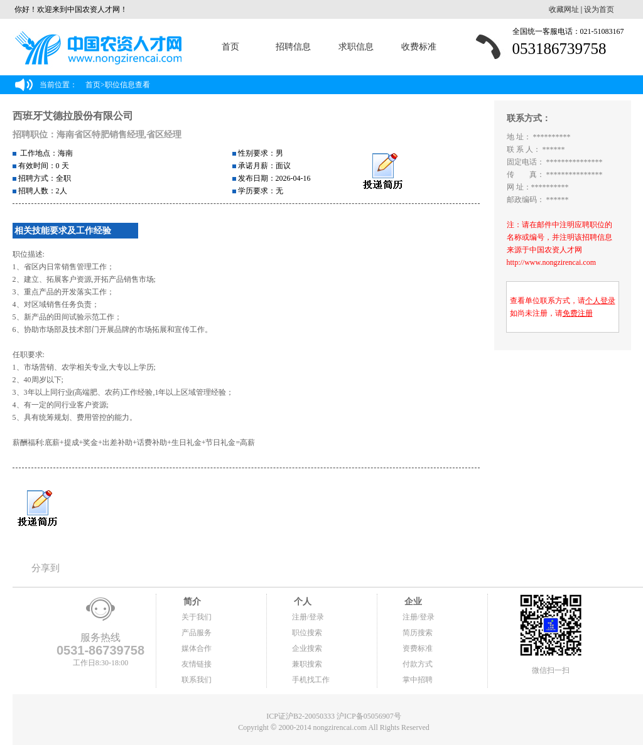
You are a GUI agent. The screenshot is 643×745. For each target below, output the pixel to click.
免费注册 (578, 313)
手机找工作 (311, 679)
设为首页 (599, 9)
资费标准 (418, 648)
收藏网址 (564, 9)
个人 (302, 601)
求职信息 (356, 46)
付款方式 (418, 664)
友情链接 (196, 664)
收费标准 (418, 46)
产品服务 (196, 632)
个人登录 (600, 300)
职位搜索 (307, 632)
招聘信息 (293, 46)
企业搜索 (307, 648)
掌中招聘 (418, 679)
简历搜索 (418, 632)
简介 (191, 601)
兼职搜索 (307, 664)
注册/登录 (308, 617)
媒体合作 (196, 648)
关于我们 (196, 617)
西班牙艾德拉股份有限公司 (73, 115)
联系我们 (196, 679)
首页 (230, 46)
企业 (413, 601)
